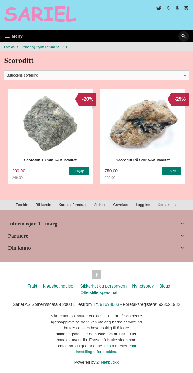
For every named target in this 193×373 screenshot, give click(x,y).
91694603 (109, 304)
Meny (13, 36)
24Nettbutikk (107, 362)
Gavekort (120, 205)
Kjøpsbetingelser (58, 286)
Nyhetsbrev (143, 286)
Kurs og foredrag (72, 205)
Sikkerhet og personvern (103, 286)
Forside (9, 47)
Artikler (100, 205)
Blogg (164, 286)
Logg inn (143, 205)
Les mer (112, 346)
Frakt (32, 286)
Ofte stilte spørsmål (98, 292)
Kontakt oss (167, 205)
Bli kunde (43, 205)
